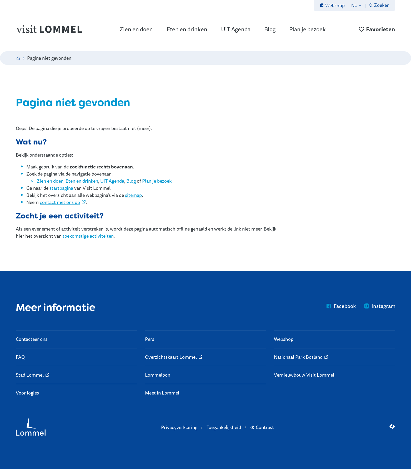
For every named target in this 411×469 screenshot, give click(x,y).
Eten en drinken (82, 180)
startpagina (61, 188)
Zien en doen (50, 180)
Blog (131, 180)
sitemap (133, 195)
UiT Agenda (112, 180)
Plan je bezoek (157, 180)
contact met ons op (60, 202)
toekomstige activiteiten (88, 236)
